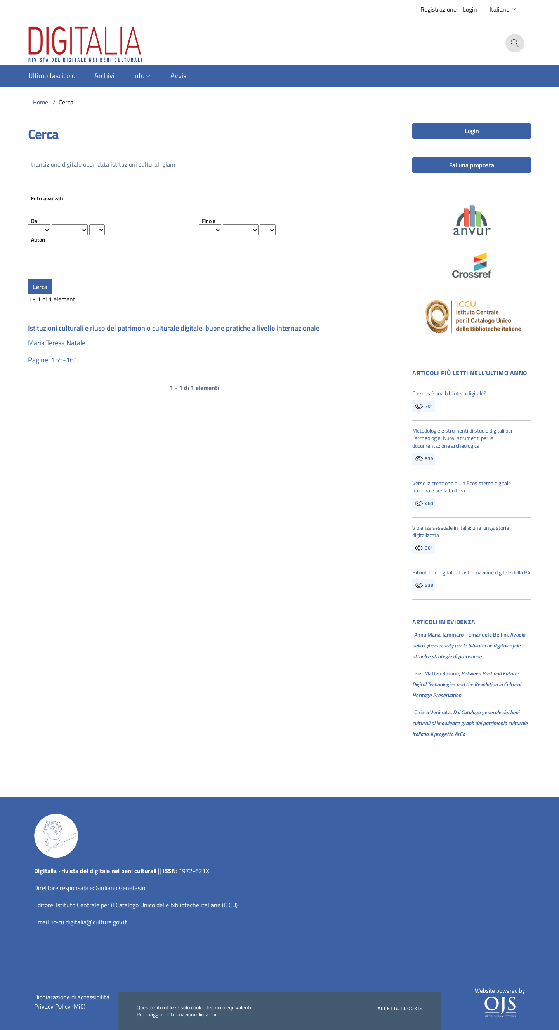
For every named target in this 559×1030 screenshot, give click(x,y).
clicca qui (206, 1014)
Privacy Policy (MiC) (59, 1006)
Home (41, 102)
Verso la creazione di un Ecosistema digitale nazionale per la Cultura (461, 486)
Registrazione (438, 9)
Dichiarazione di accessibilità (71, 997)
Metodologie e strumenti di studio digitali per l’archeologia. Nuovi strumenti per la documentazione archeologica (462, 438)
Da (34, 221)
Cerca (40, 286)
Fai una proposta (471, 165)
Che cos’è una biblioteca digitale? (449, 393)
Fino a (208, 221)
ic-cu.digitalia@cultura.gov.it (89, 922)
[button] (503, 9)
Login (470, 9)
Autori (38, 239)
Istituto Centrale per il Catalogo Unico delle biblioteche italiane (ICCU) (147, 905)
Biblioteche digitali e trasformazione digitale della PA (471, 572)
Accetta (400, 1008)
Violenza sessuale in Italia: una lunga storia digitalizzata (460, 531)
